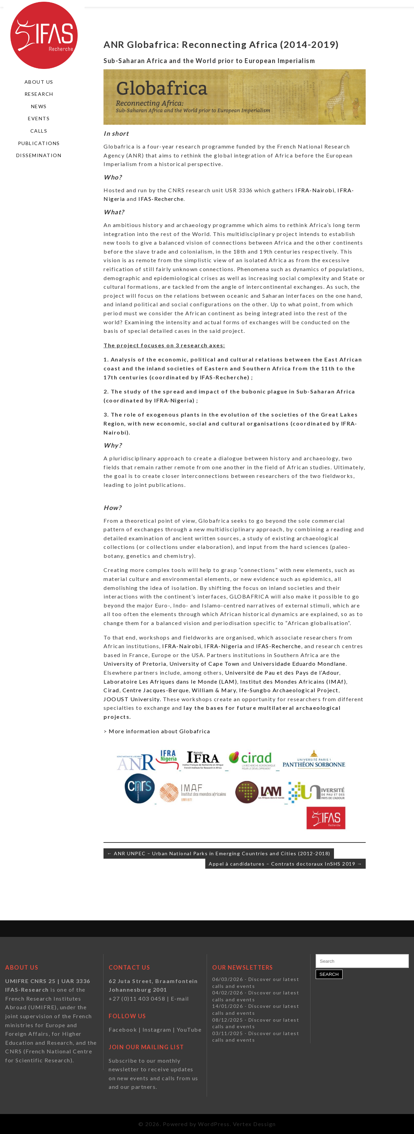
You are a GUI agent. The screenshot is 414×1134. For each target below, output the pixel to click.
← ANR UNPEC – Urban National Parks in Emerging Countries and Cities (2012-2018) (219, 853)
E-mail (180, 998)
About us (38, 82)
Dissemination (39, 155)
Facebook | (125, 1029)
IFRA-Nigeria (223, 646)
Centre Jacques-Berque (155, 690)
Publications (39, 143)
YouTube (189, 1029)
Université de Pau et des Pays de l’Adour (282, 672)
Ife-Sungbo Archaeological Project (288, 690)
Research (38, 94)
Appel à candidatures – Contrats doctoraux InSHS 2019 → (285, 864)
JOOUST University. (133, 699)
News (39, 106)
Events (39, 118)
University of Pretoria (134, 663)
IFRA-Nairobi (314, 190)
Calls (39, 131)
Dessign (264, 1124)
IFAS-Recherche (160, 198)
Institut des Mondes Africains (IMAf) (293, 681)
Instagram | (159, 1029)
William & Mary (214, 690)
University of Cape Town (204, 663)
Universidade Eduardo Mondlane (299, 663)
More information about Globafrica (159, 731)
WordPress (214, 1124)
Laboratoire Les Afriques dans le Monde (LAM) (170, 681)
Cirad (111, 690)
